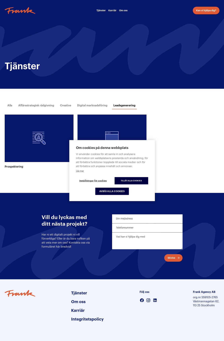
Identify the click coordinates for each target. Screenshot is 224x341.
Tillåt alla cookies (131, 181)
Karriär (112, 10)
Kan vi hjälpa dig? (206, 10)
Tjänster (101, 10)
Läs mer (80, 171)
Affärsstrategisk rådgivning (36, 105)
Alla (9, 105)
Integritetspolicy (87, 319)
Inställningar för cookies (93, 181)
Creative (65, 105)
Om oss (123, 10)
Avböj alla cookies (112, 191)
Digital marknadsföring (92, 105)
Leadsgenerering (124, 105)
